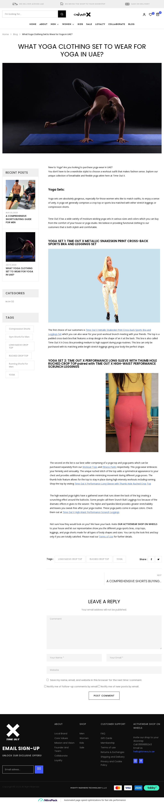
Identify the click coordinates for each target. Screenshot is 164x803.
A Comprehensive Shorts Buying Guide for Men (18, 219)
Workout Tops (89, 466)
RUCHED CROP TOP (99, 559)
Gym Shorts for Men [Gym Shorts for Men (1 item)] (19, 336)
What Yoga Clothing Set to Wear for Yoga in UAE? (19, 271)
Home (5, 34)
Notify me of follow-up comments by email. (72, 686)
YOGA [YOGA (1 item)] (12, 374)
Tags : (50, 559)
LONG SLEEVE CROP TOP (70, 559)
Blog (15, 34)
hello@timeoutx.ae (144, 751)
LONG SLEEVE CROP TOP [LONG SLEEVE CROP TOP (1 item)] (18, 346)
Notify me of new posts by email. (120, 686)
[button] (159, 14)
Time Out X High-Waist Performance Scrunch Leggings (91, 512)
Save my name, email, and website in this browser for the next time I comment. (96, 680)
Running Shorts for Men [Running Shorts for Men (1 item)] (18, 365)
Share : (143, 559)
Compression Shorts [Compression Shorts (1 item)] (19, 328)
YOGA (120, 559)
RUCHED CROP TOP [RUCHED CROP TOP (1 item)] (18, 355)
